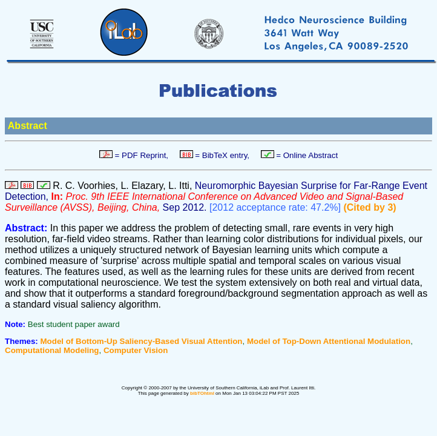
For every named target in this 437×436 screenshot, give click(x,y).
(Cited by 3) (369, 207)
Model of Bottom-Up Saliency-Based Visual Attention (142, 341)
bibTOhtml (202, 393)
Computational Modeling (52, 350)
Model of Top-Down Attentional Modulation (328, 341)
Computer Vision (136, 350)
